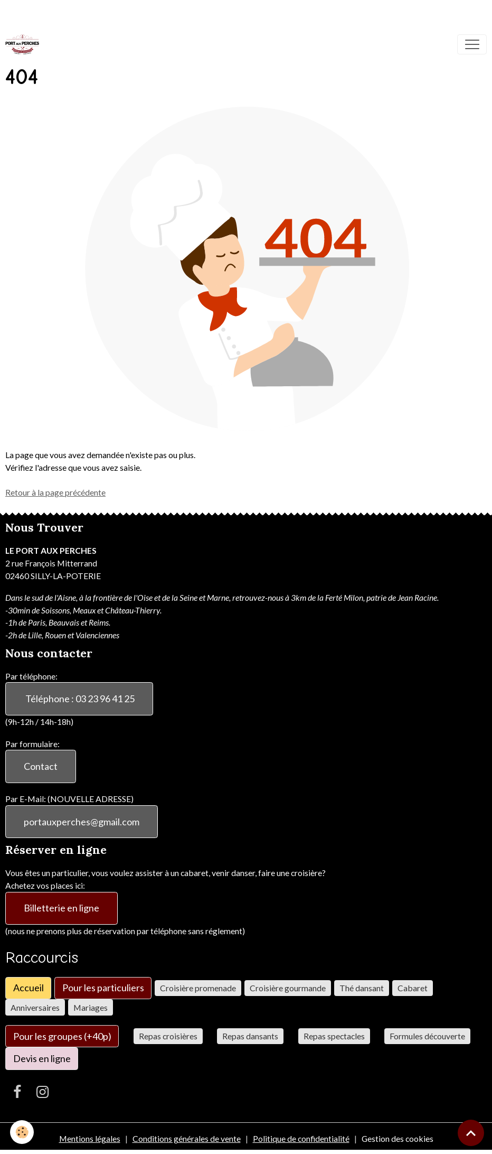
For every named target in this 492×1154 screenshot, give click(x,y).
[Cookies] (22, 1132)
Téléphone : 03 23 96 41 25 (79, 698)
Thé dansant (361, 988)
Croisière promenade (198, 988)
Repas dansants (250, 1036)
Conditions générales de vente (187, 1138)
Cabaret (413, 988)
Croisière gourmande (288, 988)
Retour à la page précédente (55, 492)
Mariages (90, 1007)
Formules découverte (427, 1036)
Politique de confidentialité (301, 1138)
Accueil (28, 987)
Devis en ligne (42, 1058)
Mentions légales (89, 1138)
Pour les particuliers (103, 987)
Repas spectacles (334, 1036)
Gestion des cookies (397, 1138)
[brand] (24, 44)
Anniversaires (35, 1007)
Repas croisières (168, 1036)
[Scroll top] (471, 1133)
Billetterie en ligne (61, 908)
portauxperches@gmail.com (81, 821)
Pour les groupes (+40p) (62, 1036)
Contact (41, 766)
